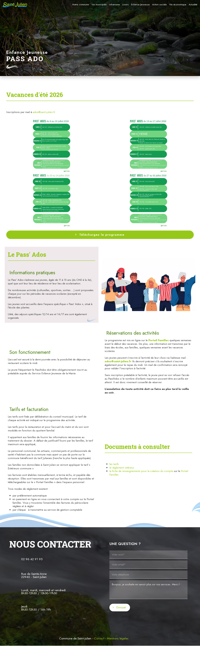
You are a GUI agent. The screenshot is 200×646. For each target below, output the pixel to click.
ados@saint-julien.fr (44, 112)
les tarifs (114, 464)
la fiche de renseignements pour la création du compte (141, 471)
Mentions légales (117, 638)
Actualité (193, 4)
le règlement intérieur (121, 468)
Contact (99, 638)
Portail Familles (158, 340)
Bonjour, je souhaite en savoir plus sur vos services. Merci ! (148, 589)
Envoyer (121, 607)
